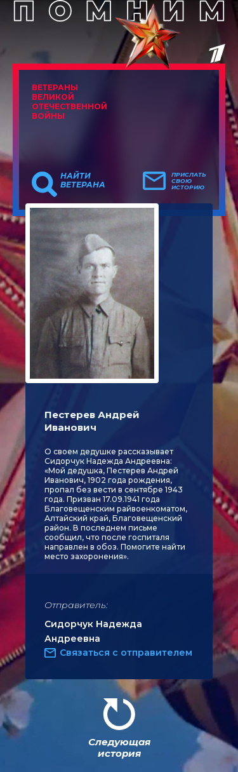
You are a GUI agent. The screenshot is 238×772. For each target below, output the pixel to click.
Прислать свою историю (188, 181)
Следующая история (119, 747)
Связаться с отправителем (126, 652)
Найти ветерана (82, 180)
